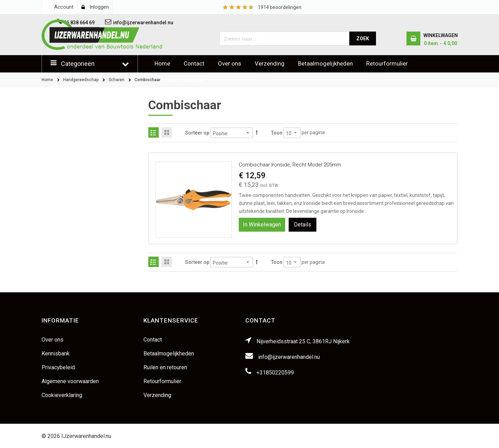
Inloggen (99, 7)
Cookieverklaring (62, 395)
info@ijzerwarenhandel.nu (289, 357)
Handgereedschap (80, 79)
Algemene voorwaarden (70, 381)
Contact (194, 63)
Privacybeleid (58, 367)
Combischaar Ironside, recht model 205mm (290, 165)
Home (162, 63)
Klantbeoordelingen (180, 80)
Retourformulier (387, 63)
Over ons (229, 63)
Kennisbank (56, 353)
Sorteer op (197, 133)
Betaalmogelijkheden (325, 63)
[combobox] (284, 38)
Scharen (116, 79)
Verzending (269, 63)
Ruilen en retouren (165, 367)
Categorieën (78, 63)
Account (63, 7)
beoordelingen (279, 7)
